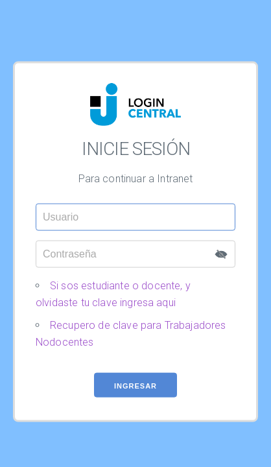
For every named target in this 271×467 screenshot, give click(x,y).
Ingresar (135, 392)
